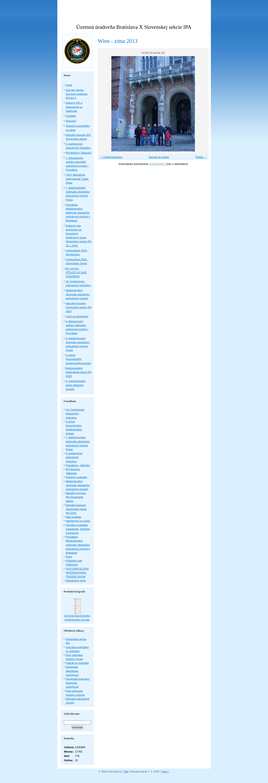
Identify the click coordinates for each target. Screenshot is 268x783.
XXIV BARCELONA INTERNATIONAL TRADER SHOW (77, 572)
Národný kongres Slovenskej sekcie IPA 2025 (79, 307)
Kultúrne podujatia (76, 477)
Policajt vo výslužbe (77, 663)
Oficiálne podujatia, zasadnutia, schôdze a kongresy (78, 528)
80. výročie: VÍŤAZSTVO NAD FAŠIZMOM (76, 272)
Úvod (69, 85)
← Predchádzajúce (111, 157)
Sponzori (71, 120)
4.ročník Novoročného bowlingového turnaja (78, 359)
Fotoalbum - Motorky (78, 465)
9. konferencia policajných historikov (74, 457)
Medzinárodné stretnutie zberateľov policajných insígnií (78, 294)
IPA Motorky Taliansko (79, 152)
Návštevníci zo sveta (78, 520)
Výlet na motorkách (77, 316)
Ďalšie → (201, 157)
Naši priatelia (73, 516)
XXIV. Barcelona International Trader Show (77, 178)
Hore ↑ (165, 771)
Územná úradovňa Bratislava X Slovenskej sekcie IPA (133, 27)
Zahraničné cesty (76, 580)
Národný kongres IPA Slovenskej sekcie (76, 497)
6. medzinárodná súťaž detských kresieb (75, 384)
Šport (69, 556)
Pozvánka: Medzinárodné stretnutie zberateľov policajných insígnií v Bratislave (78, 212)
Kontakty (71, 115)
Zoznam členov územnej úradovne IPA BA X (77, 93)
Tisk (126, 771)
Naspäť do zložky (159, 157)
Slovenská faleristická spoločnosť (72, 670)
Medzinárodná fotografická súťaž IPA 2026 (79, 372)
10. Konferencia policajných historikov (75, 413)
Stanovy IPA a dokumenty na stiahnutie (74, 106)
